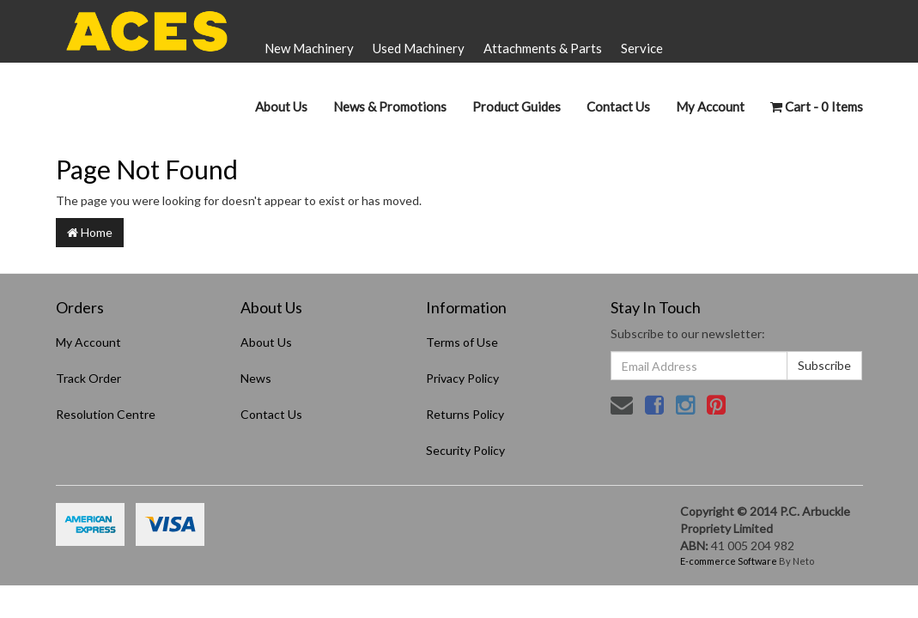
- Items (816, 106)
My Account (88, 342)
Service (642, 48)
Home (89, 232)
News (255, 378)
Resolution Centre (105, 414)
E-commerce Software (728, 560)
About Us (281, 106)
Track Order (88, 378)
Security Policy (465, 450)
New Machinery (309, 48)
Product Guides (516, 106)
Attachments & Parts (542, 48)
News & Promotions (390, 106)
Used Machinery (419, 48)
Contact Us (618, 106)
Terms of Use (462, 342)
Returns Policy (465, 414)
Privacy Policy (462, 378)
